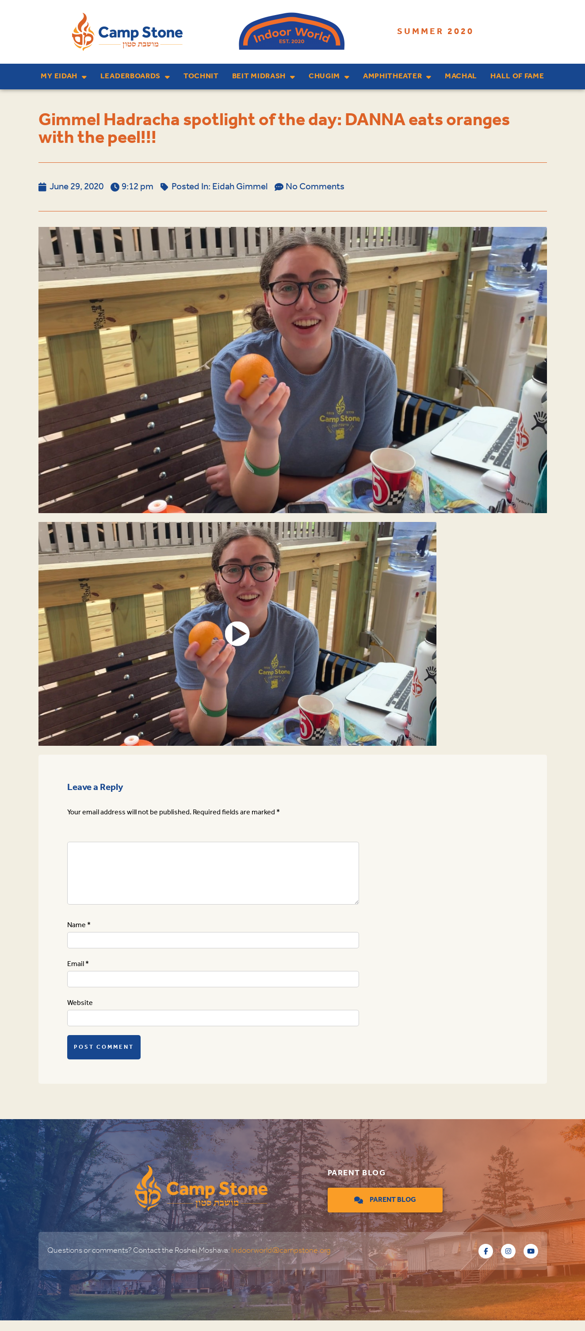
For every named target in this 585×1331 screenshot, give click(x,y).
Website (80, 1013)
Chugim (329, 77)
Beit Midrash (263, 77)
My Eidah (64, 77)
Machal (461, 76)
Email (78, 975)
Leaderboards (135, 77)
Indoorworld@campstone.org (281, 1261)
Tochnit (201, 76)
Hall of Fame (517, 76)
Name (79, 936)
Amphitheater (397, 77)
